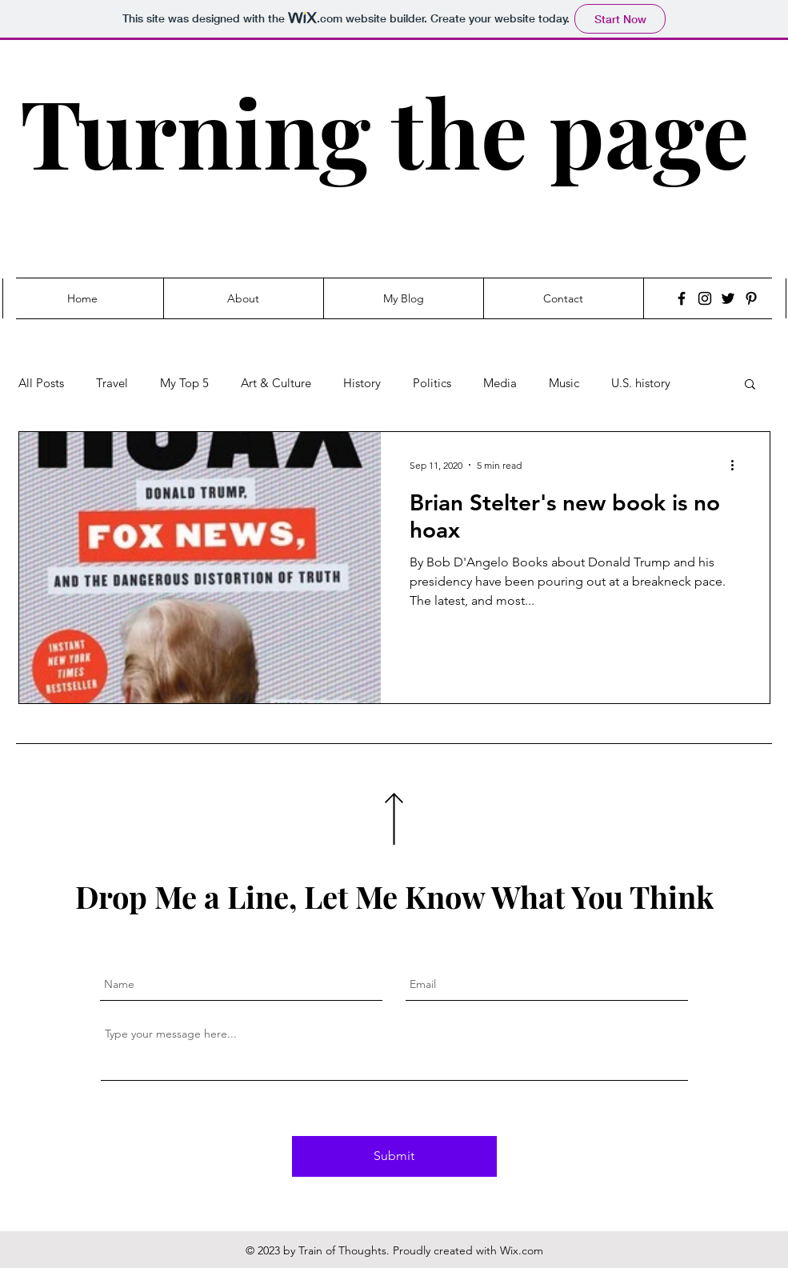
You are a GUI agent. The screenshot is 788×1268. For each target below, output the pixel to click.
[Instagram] (705, 298)
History (362, 383)
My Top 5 (184, 383)
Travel (112, 383)
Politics (432, 383)
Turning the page (384, 131)
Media (500, 383)
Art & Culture (276, 383)
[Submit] (394, 1156)
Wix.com (521, 1250)
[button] (750, 385)
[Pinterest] (751, 298)
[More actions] (738, 464)
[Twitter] (728, 298)
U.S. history (640, 383)
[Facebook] (681, 298)
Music (564, 383)
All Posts (41, 383)
